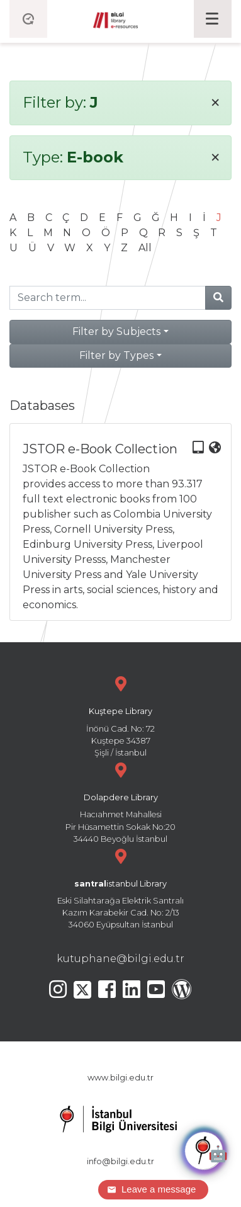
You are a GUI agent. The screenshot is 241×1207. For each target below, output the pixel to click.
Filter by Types (116, 355)
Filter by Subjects (116, 331)
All (145, 248)
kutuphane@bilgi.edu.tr (120, 959)
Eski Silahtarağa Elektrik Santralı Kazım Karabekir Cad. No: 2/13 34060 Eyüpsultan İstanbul (120, 887)
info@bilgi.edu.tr (120, 1161)
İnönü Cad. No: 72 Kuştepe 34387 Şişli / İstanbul (120, 714)
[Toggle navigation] (213, 19)
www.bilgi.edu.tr (120, 1077)
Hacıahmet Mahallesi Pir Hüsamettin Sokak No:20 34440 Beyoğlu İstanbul (120, 801)
